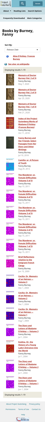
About (7, 10)
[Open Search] (22, 3)
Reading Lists (20, 11)
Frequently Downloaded (14, 18)
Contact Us (36, 409)
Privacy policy (34, 404)
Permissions (10, 409)
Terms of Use (23, 409)
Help (23, 414)
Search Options (35, 11)
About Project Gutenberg (16, 404)
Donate (37, 3)
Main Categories (34, 18)
